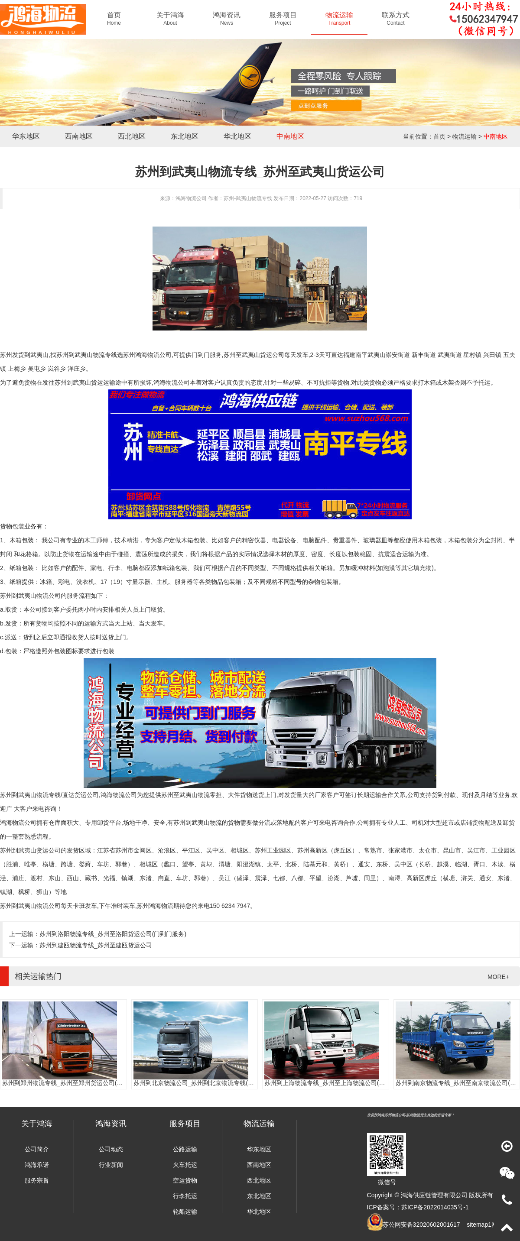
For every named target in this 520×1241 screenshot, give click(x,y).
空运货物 (185, 1180)
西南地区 (79, 136)
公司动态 (111, 1149)
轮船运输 (185, 1211)
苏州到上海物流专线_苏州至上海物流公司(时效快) (331, 1082)
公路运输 (185, 1149)
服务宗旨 (37, 1180)
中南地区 (290, 136)
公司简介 (37, 1149)
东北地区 (184, 136)
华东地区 (26, 136)
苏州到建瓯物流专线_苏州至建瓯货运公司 (95, 945)
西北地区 (132, 136)
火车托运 (185, 1164)
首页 (439, 136)
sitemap (477, 1224)
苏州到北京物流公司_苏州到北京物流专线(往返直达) (203, 1082)
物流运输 (464, 136)
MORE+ (498, 976)
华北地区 (237, 136)
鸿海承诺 (37, 1164)
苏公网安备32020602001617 (421, 1224)
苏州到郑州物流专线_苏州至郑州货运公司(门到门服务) (75, 1082)
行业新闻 (111, 1164)
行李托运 (185, 1195)
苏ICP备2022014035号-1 (435, 1207)
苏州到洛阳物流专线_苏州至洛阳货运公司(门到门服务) (112, 933)
